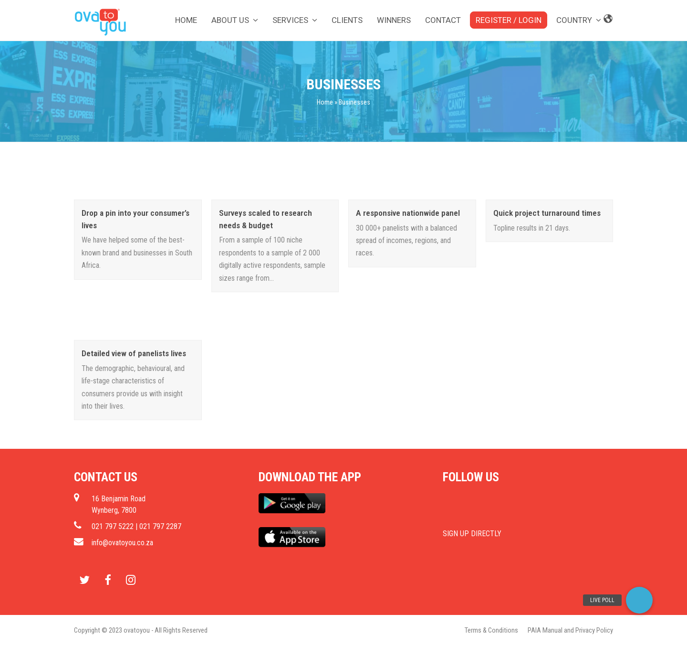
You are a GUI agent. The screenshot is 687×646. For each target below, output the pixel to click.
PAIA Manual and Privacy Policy (570, 630)
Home (325, 102)
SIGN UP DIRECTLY (472, 533)
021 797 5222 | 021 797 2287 (136, 526)
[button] (639, 600)
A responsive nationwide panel (408, 213)
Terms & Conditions (491, 630)
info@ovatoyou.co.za (122, 542)
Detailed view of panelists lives (134, 353)
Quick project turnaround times (547, 213)
